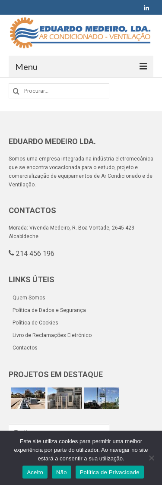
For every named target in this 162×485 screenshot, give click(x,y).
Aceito (35, 472)
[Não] (151, 458)
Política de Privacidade (110, 472)
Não (61, 472)
